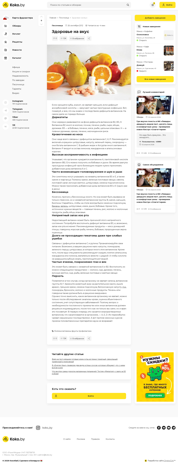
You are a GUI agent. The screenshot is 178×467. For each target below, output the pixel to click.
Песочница (57, 25)
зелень (64, 206)
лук (124, 287)
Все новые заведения (155, 79)
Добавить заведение (150, 18)
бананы (56, 206)
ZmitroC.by (169, 461)
